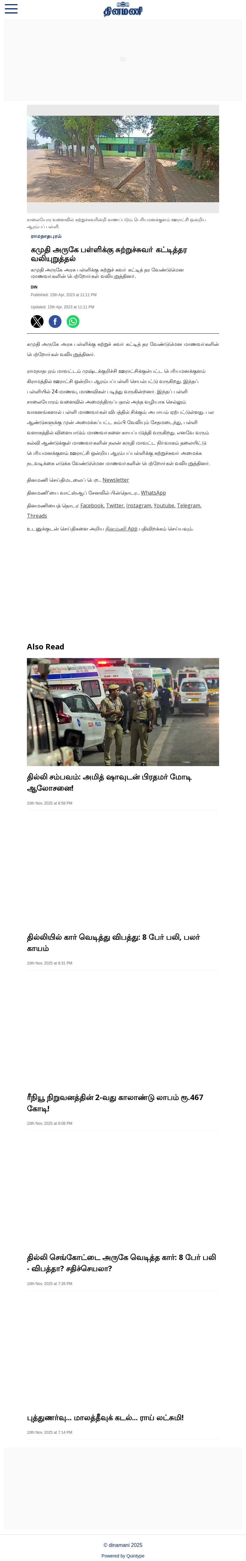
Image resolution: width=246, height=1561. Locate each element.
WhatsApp (153, 492)
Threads (37, 515)
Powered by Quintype (123, 1555)
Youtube (164, 505)
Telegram (188, 505)
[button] (11, 10)
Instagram (138, 505)
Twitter (115, 505)
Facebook (91, 505)
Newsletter (115, 479)
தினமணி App (121, 528)
